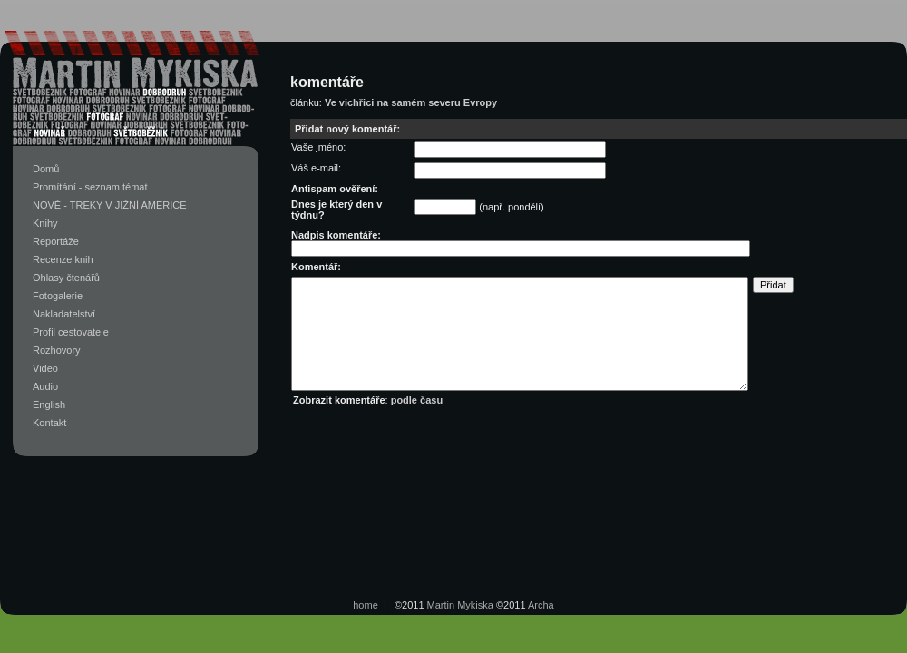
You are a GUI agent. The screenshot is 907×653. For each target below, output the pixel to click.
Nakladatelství (64, 313)
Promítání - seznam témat (90, 186)
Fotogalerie (58, 295)
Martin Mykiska (460, 604)
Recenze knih (63, 259)
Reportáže (56, 241)
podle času (417, 400)
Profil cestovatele (71, 331)
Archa (541, 604)
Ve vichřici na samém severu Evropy (411, 102)
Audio (45, 386)
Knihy (45, 223)
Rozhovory (57, 350)
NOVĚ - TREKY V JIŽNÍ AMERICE (110, 205)
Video (45, 368)
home (365, 604)
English (49, 404)
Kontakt (49, 422)
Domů (46, 168)
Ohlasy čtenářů (66, 277)
